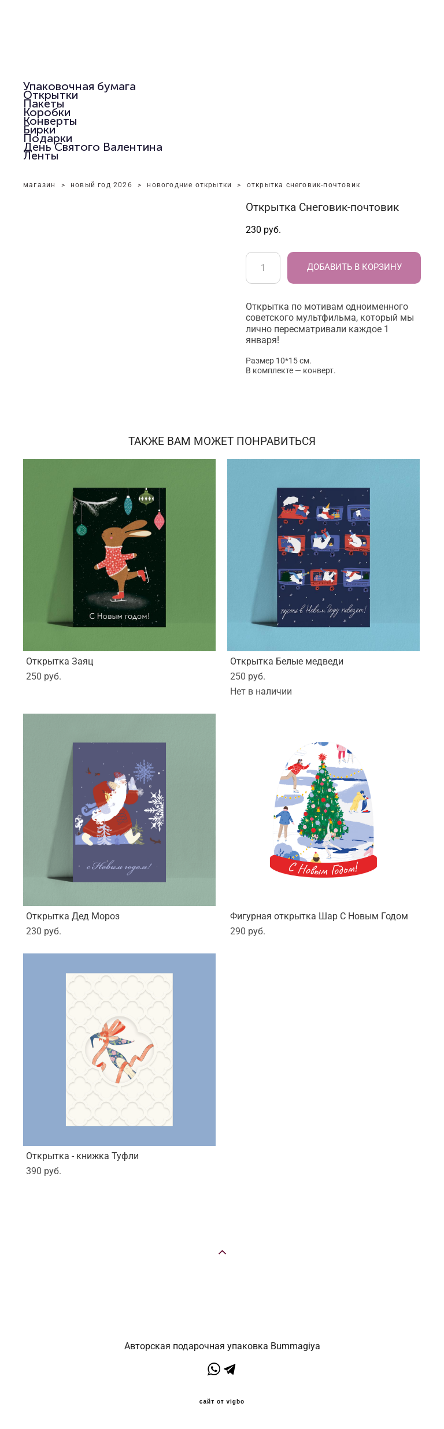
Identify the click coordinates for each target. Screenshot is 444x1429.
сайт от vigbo (222, 1402)
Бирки (39, 129)
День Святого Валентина (92, 147)
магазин (39, 185)
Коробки (47, 112)
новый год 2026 (101, 185)
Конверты (50, 121)
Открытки (50, 95)
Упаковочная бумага (79, 86)
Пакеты (44, 103)
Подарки (47, 138)
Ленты (41, 155)
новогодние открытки (189, 185)
